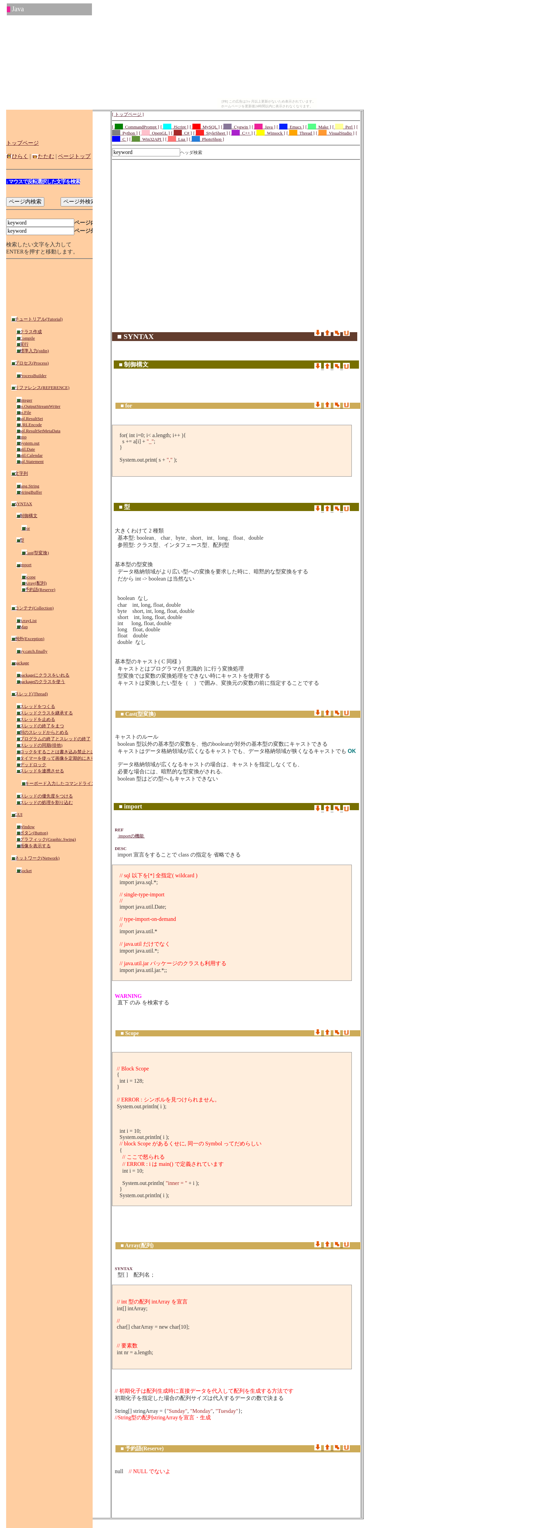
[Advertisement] (236, 178)
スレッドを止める (35, 719)
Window (25, 826)
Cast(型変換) (35, 552)
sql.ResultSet (29, 418)
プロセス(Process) (30, 363)
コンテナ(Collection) (32, 608)
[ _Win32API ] (146, 139)
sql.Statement (30, 461)
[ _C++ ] (241, 133)
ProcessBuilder (31, 375)
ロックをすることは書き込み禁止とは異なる (62, 751)
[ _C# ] (181, 133)
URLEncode (29, 424)
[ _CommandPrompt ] (135, 126)
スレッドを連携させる (40, 770)
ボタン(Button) (32, 832)
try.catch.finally (31, 651)
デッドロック (31, 764)
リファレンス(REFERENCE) (40, 387)
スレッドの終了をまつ (40, 725)
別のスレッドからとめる (42, 732)
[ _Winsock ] (269, 133)
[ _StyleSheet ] (210, 133)
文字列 (19, 473)
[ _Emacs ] (290, 126)
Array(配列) (34, 583)
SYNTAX (21, 503)
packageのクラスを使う (40, 681)
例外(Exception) (27, 638)
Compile (25, 338)
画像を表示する (33, 845)
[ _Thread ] (300, 133)
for (25, 528)
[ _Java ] (264, 126)
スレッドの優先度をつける (44, 796)
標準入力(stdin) (32, 350)
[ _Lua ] (176, 139)
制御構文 (26, 515)
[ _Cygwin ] (236, 126)
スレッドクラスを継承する (44, 712)
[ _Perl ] (343, 126)
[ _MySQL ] (205, 126)
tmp (21, 436)
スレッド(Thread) (29, 693)
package (20, 662)
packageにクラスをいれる (42, 675)
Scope (28, 577)
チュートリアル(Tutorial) (37, 319)
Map (22, 626)
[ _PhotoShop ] (206, 139)
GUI (16, 814)
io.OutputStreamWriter (38, 406)
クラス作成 (29, 331)
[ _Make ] (318, 126)
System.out (28, 443)
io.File (23, 412)
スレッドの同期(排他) (39, 745)
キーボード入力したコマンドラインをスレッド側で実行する (82, 783)
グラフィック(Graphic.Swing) (46, 839)
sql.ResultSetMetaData (38, 430)
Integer (24, 400)
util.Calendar (29, 455)
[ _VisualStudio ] (335, 133)
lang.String (27, 486)
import (23, 564)
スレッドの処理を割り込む (44, 802)
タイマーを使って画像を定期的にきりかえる (62, 758)
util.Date (25, 449)
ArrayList (26, 620)
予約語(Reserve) (38, 589)
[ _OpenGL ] (154, 133)
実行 (22, 344)
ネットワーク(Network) (35, 858)
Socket (24, 870)
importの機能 (131, 835)
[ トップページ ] (128, 114)
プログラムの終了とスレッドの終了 (53, 738)
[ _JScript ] (174, 126)
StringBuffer (29, 492)
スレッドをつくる (35, 706)
